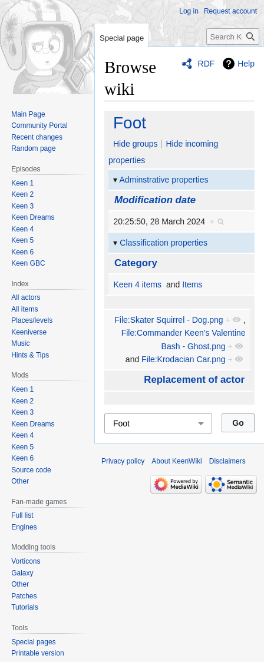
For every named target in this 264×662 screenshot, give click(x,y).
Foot (129, 123)
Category (135, 263)
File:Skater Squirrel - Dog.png (168, 320)
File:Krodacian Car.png (183, 359)
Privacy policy (122, 461)
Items (192, 284)
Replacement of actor (194, 379)
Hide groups (135, 143)
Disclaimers (227, 461)
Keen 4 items (137, 284)
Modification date (155, 200)
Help (246, 63)
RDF (206, 63)
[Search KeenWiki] (232, 36)
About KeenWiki (176, 461)
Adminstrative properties (164, 179)
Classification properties (163, 242)
